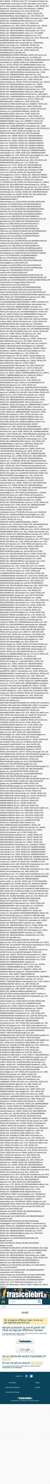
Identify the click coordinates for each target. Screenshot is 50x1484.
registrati (37, 1362)
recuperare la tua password (12, 1367)
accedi (6, 1359)
